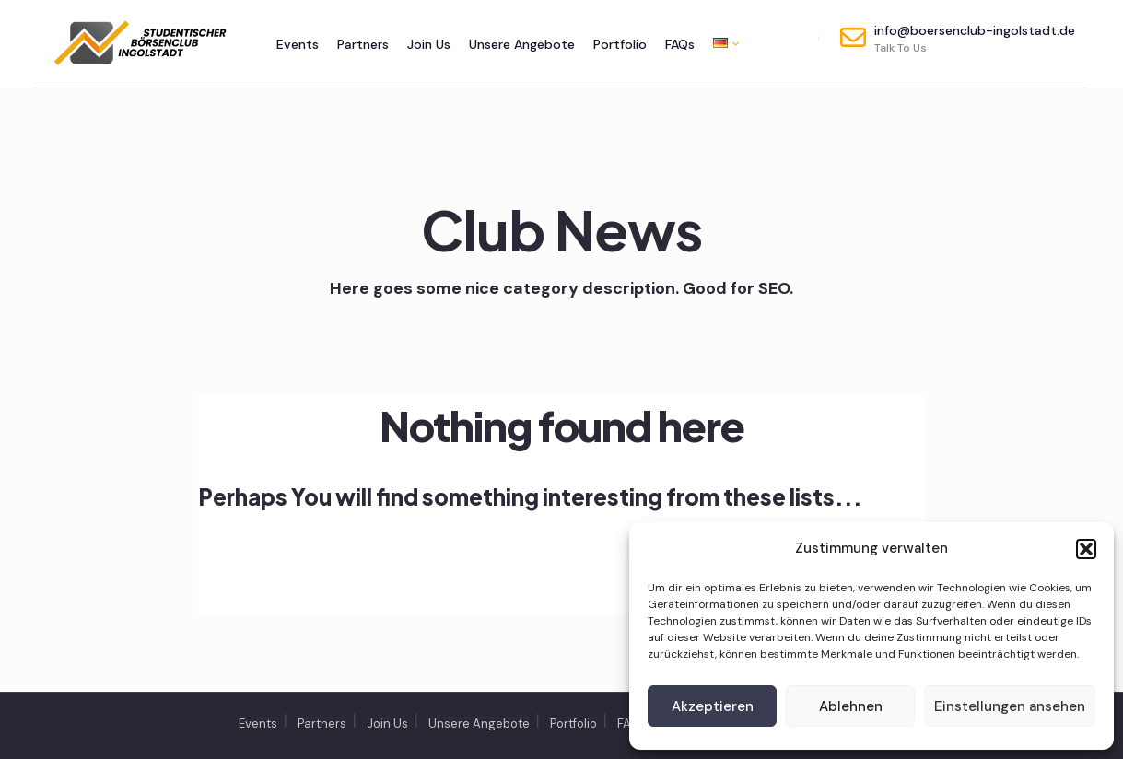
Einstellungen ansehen (1009, 706)
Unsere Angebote (522, 44)
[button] (1086, 549)
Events (297, 44)
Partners (363, 44)
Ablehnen (851, 706)
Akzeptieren (713, 706)
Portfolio (620, 44)
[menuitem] (721, 43)
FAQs (680, 44)
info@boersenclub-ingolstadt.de (957, 38)
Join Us (428, 44)
